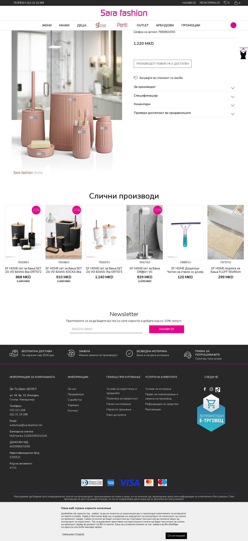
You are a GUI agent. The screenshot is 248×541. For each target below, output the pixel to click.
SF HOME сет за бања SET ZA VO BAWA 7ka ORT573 (104, 300)
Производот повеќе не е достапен (162, 94)
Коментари (185, 135)
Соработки (75, 430)
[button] (233, 25)
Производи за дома (53, 33)
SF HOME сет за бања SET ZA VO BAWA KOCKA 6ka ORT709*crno (64, 302)
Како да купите (116, 445)
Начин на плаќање (119, 434)
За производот (185, 117)
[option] (23, 275)
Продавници (76, 425)
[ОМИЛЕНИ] (227, 3)
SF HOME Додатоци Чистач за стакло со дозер (185, 300)
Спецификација (185, 126)
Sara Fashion (17, 33)
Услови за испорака (158, 419)
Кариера (73, 435)
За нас (72, 419)
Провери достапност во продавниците (185, 143)
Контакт (73, 441)
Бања (70, 33)
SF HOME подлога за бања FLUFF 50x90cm (226, 300)
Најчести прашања (119, 440)
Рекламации (153, 440)
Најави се (166, 359)
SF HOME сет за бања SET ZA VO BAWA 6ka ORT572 (23, 300)
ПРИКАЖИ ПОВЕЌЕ (73, 534)
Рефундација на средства (161, 434)
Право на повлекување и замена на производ (161, 427)
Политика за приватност (122, 429)
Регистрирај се (210, 3)
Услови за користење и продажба (122, 421)
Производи (33, 33)
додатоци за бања (86, 33)
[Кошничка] (236, 3)
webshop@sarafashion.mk (26, 455)
